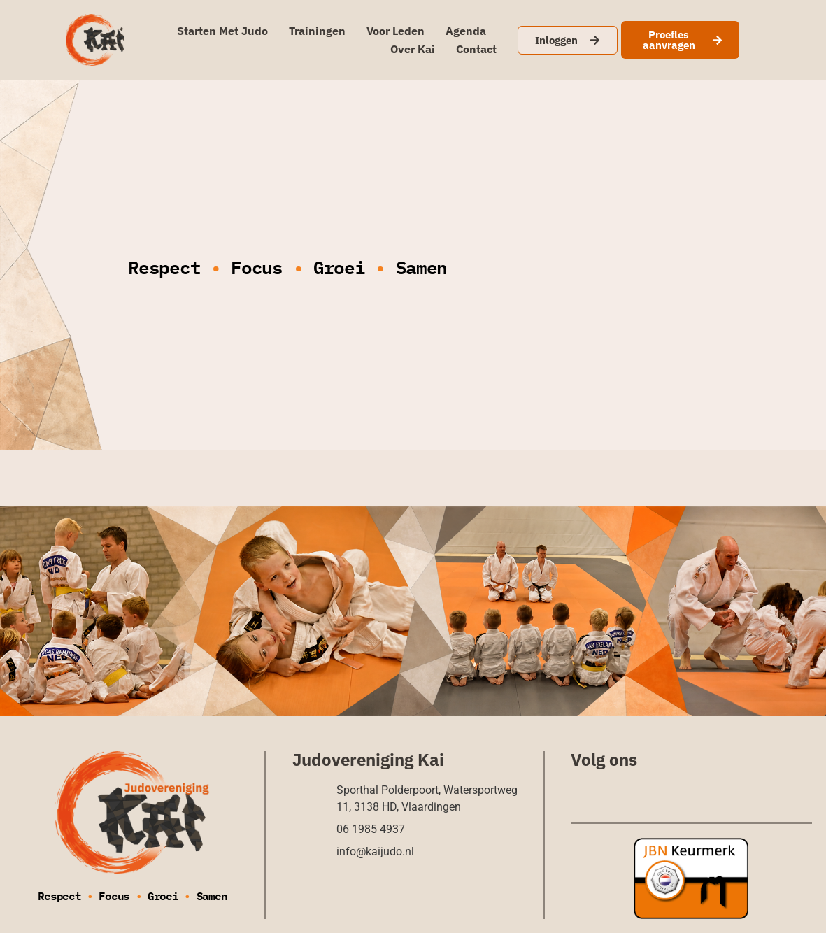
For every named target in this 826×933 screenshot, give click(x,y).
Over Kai (412, 49)
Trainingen (317, 31)
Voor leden (395, 31)
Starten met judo (222, 31)
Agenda (466, 31)
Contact (476, 49)
